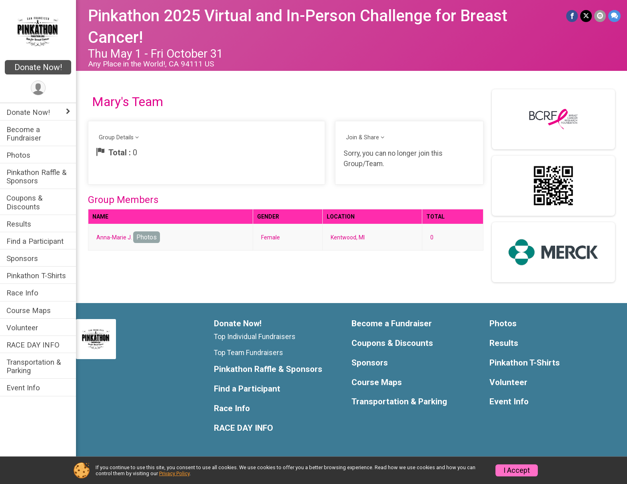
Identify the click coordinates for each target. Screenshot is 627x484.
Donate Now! (38, 67)
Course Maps (28, 310)
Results (18, 224)
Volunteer (22, 327)
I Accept (516, 470)
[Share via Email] (600, 16)
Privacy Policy (174, 473)
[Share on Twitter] (586, 16)
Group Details (116, 137)
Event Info (23, 388)
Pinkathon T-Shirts (36, 275)
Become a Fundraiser (23, 133)
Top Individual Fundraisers (255, 337)
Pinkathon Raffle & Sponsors (36, 176)
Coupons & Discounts (24, 202)
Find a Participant (35, 241)
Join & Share (362, 137)
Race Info (22, 293)
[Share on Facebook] (572, 16)
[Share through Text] (614, 16)
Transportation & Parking (33, 366)
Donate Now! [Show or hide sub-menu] (28, 112)
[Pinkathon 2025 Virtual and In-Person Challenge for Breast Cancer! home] (38, 31)
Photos (18, 155)
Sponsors (22, 258)
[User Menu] (38, 87)
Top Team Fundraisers (248, 353)
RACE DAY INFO (33, 345)
